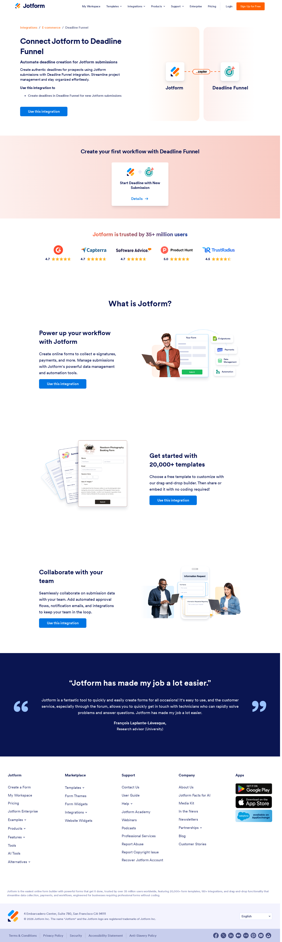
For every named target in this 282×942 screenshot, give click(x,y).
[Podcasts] (129, 828)
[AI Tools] (14, 853)
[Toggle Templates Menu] (75, 787)
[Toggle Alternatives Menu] (19, 862)
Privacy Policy (53, 935)
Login (229, 6)
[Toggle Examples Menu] (17, 819)
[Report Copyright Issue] (140, 852)
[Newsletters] (188, 819)
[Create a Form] (19, 787)
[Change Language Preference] (256, 916)
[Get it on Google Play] (253, 788)
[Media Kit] (186, 803)
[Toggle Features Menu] (17, 837)
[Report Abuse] (133, 844)
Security (76, 935)
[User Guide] (131, 795)
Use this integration (44, 111)
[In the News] (188, 811)
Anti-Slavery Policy (143, 935)
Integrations (28, 27)
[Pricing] (13, 803)
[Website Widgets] (78, 821)
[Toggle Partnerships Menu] (191, 827)
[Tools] (12, 846)
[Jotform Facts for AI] (194, 795)
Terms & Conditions (23, 935)
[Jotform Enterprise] (23, 811)
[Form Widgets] (76, 804)
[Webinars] (129, 820)
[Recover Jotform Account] (142, 860)
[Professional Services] (139, 836)
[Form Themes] (75, 796)
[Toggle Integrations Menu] (76, 812)
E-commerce (51, 27)
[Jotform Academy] (136, 812)
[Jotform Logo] (30, 6)
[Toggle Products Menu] (17, 828)
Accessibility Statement (106, 935)
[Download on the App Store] (253, 802)
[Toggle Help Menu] (127, 803)
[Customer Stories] (192, 844)
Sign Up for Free (250, 6)
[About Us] (186, 787)
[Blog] (182, 836)
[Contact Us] (130, 787)
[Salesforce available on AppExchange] (253, 816)
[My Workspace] (20, 795)
